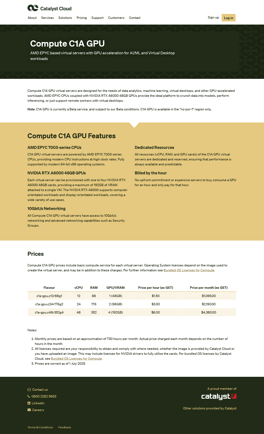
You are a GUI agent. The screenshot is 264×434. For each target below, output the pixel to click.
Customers (116, 17)
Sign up (213, 17)
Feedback (64, 427)
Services (47, 17)
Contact (134, 17)
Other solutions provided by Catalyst (209, 408)
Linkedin (35, 403)
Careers (35, 410)
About (32, 17)
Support (97, 17)
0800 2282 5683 (41, 396)
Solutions (65, 17)
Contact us (37, 389)
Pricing (82, 17)
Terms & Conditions (40, 427)
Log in (228, 18)
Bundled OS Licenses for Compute (189, 270)
